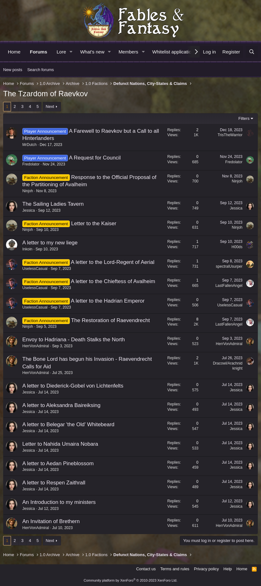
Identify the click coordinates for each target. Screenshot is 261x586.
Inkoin (27, 249)
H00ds (236, 247)
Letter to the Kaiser (93, 223)
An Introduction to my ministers (59, 502)
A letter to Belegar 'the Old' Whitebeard (68, 424)
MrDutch (29, 144)
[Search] (252, 52)
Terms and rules (174, 568)
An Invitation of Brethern (51, 521)
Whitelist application (173, 51)
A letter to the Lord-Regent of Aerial (112, 262)
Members (128, 51)
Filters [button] (243, 118)
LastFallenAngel (228, 285)
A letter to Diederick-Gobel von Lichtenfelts (72, 386)
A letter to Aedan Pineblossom (58, 463)
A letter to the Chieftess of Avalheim (113, 281)
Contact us (146, 568)
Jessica (28, 210)
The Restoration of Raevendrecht (110, 320)
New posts (12, 69)
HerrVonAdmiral (35, 346)
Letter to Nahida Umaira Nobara (60, 444)
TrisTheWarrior (230, 135)
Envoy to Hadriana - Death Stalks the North (73, 340)
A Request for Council (94, 158)
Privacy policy (206, 568)
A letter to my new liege (50, 243)
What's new (92, 51)
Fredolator (31, 164)
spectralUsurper (229, 266)
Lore (61, 51)
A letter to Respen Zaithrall (53, 483)
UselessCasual (34, 268)
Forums (38, 51)
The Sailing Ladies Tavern (53, 204)
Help (228, 568)
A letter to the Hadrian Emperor (107, 301)
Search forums (40, 69)
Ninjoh (27, 191)
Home (14, 51)
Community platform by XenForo (130, 580)
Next (50, 106)
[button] (71, 52)
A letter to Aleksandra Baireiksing (61, 405)
